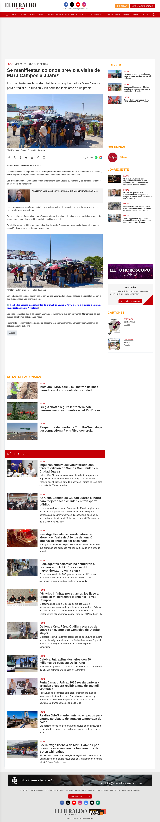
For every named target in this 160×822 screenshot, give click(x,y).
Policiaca (23, 15)
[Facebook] (66, 4)
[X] (72, 4)
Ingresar (122, 6)
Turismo (126, 15)
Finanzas (50, 15)
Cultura (88, 15)
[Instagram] (84, 4)
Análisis (60, 15)
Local (14, 15)
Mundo (41, 15)
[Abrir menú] (6, 14)
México (33, 15)
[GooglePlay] (98, 803)
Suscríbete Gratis (130, 301)
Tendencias (99, 15)
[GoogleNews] (86, 803)
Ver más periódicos (142, 6)
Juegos (146, 15)
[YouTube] (78, 4)
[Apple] (92, 803)
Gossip (79, 15)
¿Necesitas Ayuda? (80, 796)
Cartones (69, 15)
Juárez (12, 333)
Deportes (136, 15)
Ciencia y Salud (113, 15)
